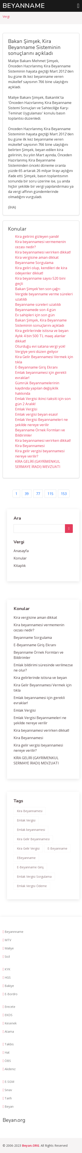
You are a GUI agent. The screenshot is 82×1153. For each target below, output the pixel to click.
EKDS (8, 1015)
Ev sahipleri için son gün (35, 315)
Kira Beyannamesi (30, 445)
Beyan (9, 1106)
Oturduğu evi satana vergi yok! (40, 346)
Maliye (9, 948)
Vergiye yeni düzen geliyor (36, 351)
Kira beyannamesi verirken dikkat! (43, 252)
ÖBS (8, 1060)
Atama (9, 1031)
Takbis (9, 1044)
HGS (8, 977)
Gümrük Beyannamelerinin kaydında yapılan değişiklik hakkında (37, 388)
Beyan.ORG (30, 1145)
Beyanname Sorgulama (34, 262)
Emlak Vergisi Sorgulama (34, 876)
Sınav (8, 1090)
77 (38, 493)
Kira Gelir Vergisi (28, 848)
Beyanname (24, 5)
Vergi (6, 16)
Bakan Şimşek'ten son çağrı (37, 288)
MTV (8, 940)
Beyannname (14, 931)
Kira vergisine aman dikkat (37, 257)
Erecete (10, 1006)
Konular (20, 558)
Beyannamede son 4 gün (35, 309)
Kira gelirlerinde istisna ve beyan (41, 330)
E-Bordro (11, 994)
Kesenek (11, 1023)
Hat (7, 1052)
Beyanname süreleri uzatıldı (38, 304)
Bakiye (9, 985)
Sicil (7, 956)
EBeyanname (26, 858)
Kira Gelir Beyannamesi (33, 839)
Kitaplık (20, 565)
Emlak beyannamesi (31, 830)
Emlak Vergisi (26, 409)
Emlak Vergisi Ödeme (32, 886)
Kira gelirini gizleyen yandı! (37, 236)
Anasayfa (21, 550)
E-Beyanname (57, 848)
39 (27, 493)
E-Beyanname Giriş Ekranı (36, 367)
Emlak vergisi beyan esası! (36, 414)
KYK (7, 969)
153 (64, 493)
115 (50, 493)
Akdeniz (10, 1069)
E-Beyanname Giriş (30, 867)
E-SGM (9, 1081)
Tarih (8, 1098)
